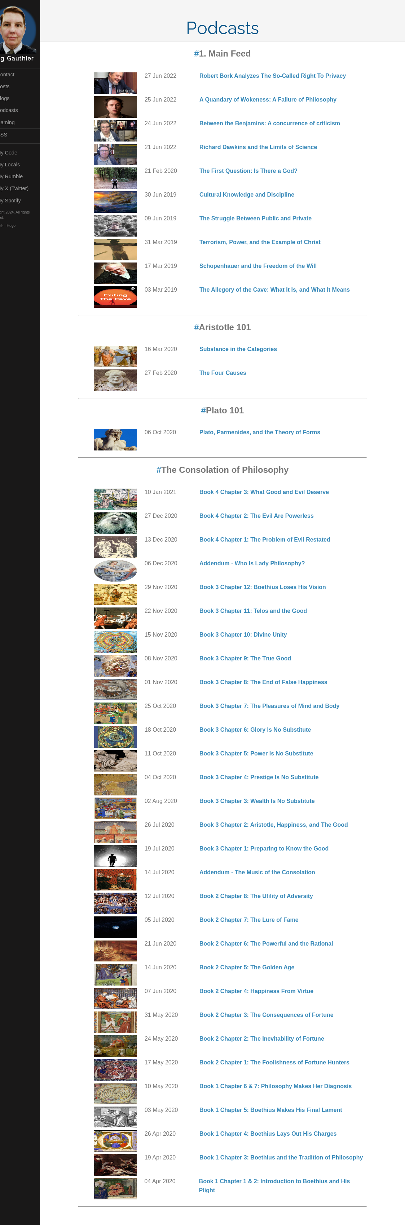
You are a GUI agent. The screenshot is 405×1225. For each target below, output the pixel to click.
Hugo (25, 226)
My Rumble (20, 176)
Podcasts (17, 110)
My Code (17, 153)
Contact (15, 74)
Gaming (16, 122)
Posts (13, 86)
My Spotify (19, 200)
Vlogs (13, 98)
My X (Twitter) (23, 188)
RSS (12, 135)
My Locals (18, 164)
